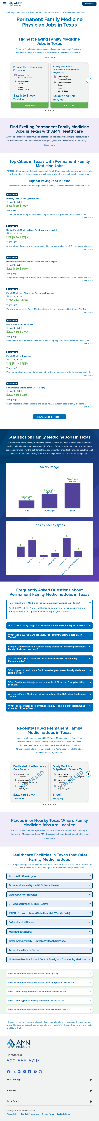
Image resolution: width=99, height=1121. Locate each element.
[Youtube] (35, 1071)
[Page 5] (53, 804)
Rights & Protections (30, 1114)
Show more (49, 57)
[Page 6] (55, 804)
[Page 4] (53, 110)
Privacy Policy (12, 1114)
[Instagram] (40, 1071)
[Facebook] (8, 1071)
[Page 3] (50, 110)
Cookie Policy (48, 1114)
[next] (88, 80)
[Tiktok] (30, 1071)
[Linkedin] (19, 1071)
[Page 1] (45, 110)
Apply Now (89, 4)
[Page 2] (48, 110)
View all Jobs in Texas (49, 417)
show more (87, 218)
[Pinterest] (24, 1071)
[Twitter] (14, 1071)
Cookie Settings (63, 1114)
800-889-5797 (23, 1060)
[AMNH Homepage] (15, 4)
